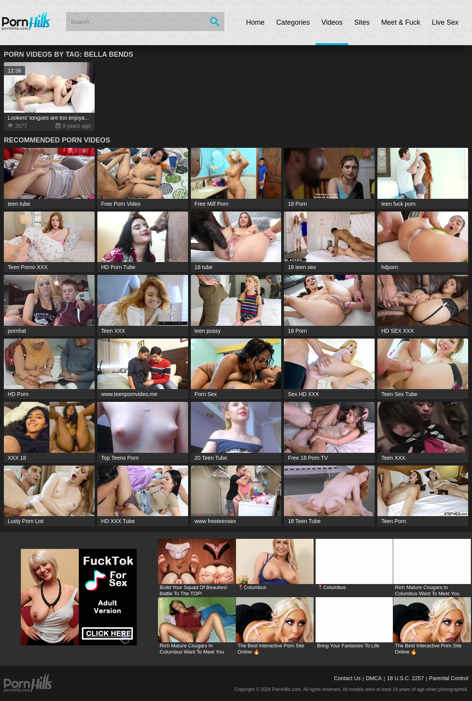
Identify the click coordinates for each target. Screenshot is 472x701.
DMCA (374, 678)
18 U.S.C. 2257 (405, 678)
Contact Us (347, 678)
